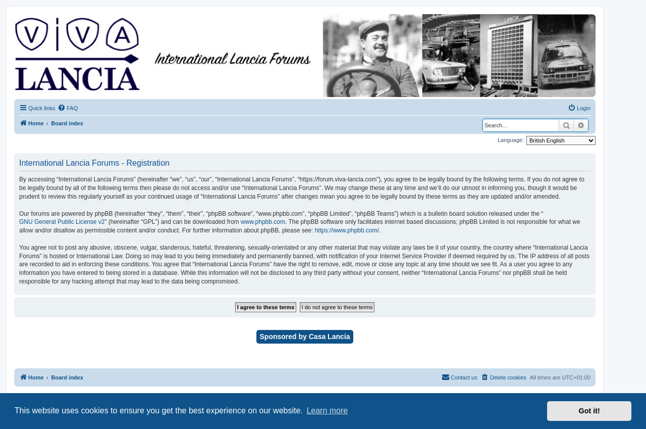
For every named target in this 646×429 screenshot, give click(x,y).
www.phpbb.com (263, 221)
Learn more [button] (327, 410)
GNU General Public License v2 (61, 221)
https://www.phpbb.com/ (347, 230)
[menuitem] (68, 108)
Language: (511, 140)
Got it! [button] (589, 411)
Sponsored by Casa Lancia (305, 336)
